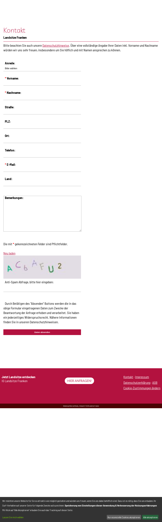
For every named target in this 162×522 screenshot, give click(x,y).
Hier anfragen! (79, 381)
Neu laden (9, 253)
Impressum (142, 377)
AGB (154, 382)
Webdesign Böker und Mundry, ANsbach (73, 406)
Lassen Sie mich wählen (12, 517)
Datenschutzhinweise (55, 45)
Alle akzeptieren (150, 517)
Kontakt (128, 377)
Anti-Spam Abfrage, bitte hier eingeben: (29, 282)
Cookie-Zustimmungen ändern (141, 388)
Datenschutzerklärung (136, 382)
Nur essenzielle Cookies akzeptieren (124, 517)
